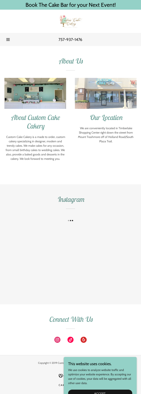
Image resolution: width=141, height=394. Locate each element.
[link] (70, 21)
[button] (8, 39)
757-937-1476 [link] (70, 39)
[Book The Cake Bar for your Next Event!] (70, 5)
